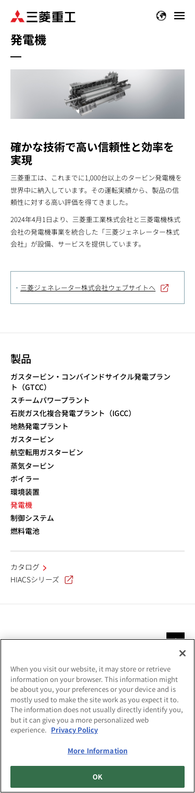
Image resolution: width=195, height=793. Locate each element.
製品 (20, 358)
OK (97, 777)
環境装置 (25, 492)
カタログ (25, 567)
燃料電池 (25, 531)
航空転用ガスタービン (46, 452)
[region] (97, 716)
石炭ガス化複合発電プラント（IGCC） (73, 413)
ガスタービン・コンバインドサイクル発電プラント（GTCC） (90, 382)
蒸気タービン (32, 466)
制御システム (32, 518)
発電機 (21, 505)
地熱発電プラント (39, 426)
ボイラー (25, 479)
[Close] (182, 653)
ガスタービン (32, 439)
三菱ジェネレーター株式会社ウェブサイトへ (87, 287)
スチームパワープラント (50, 400)
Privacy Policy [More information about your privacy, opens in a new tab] (74, 730)
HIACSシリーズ (41, 579)
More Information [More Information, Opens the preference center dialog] (97, 750)
